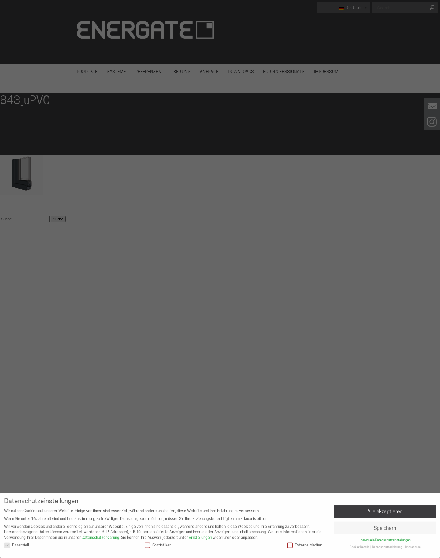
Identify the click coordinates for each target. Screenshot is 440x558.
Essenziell (16, 543)
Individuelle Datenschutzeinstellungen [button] (385, 538)
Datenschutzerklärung (100, 535)
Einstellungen (200, 535)
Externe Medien (304, 543)
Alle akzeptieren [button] (385, 510)
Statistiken (158, 543)
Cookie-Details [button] (360, 545)
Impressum (413, 545)
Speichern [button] (385, 526)
